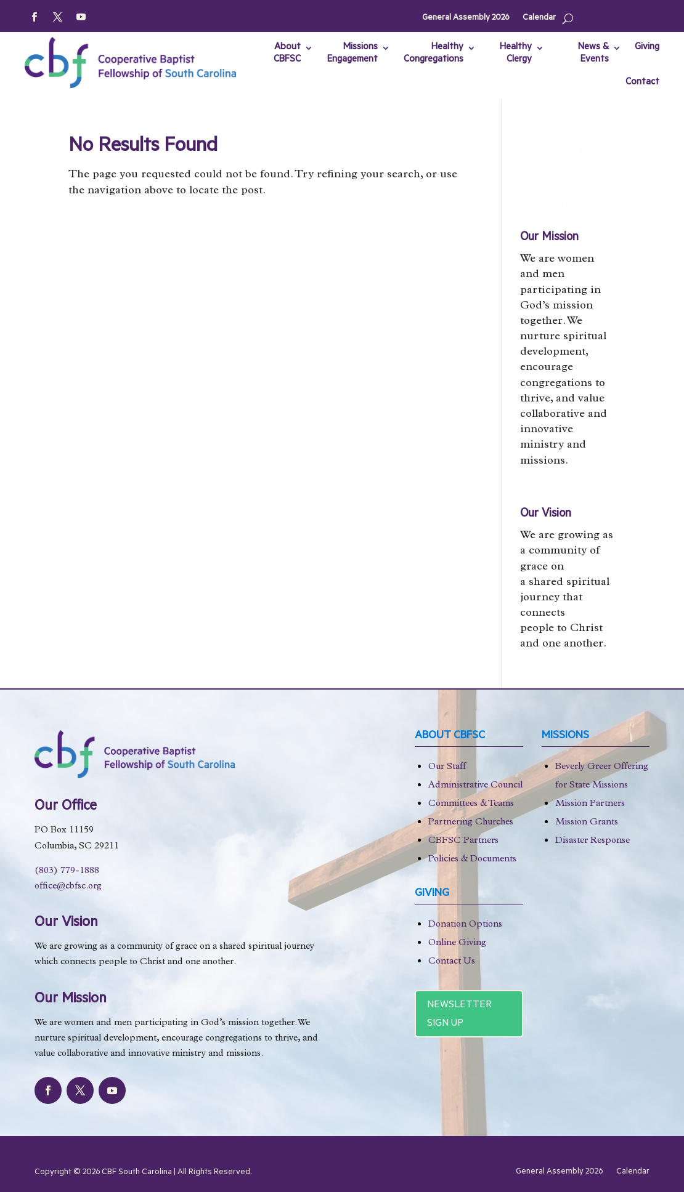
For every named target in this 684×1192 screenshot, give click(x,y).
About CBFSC (287, 53)
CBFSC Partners (463, 841)
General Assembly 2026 (465, 18)
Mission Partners (590, 804)
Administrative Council (475, 786)
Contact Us (451, 962)
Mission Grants (586, 823)
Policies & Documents (472, 859)
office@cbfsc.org (68, 887)
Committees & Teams (471, 804)
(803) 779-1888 (67, 871)
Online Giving (457, 943)
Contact (642, 83)
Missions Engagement (352, 53)
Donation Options (465, 925)
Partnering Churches (470, 823)
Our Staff (447, 767)
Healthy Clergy (516, 53)
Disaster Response (592, 841)
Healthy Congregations (433, 53)
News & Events (593, 53)
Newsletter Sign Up (459, 1015)
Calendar (539, 18)
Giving (647, 47)
